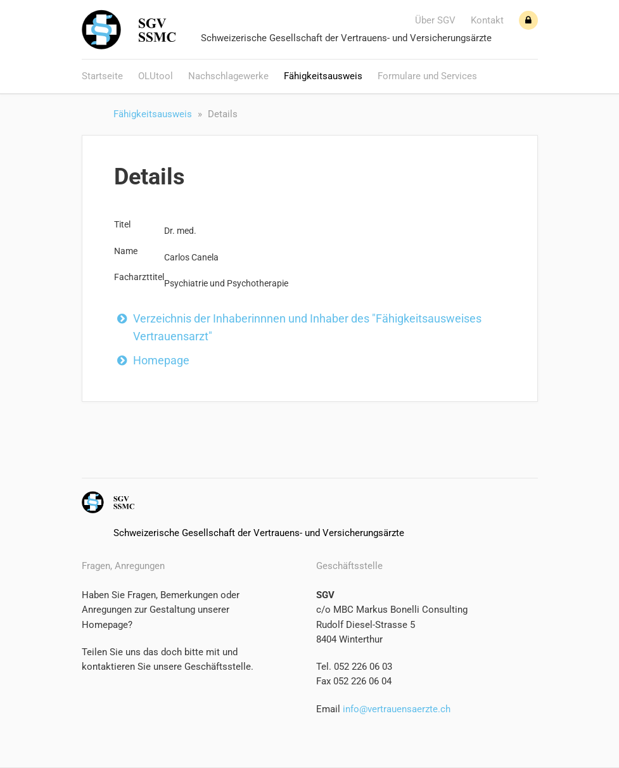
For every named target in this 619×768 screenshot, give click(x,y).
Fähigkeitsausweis (323, 76)
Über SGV (435, 20)
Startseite (102, 76)
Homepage (161, 360)
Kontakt (487, 20)
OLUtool (155, 76)
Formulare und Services (427, 76)
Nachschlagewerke (228, 76)
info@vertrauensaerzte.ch (395, 709)
